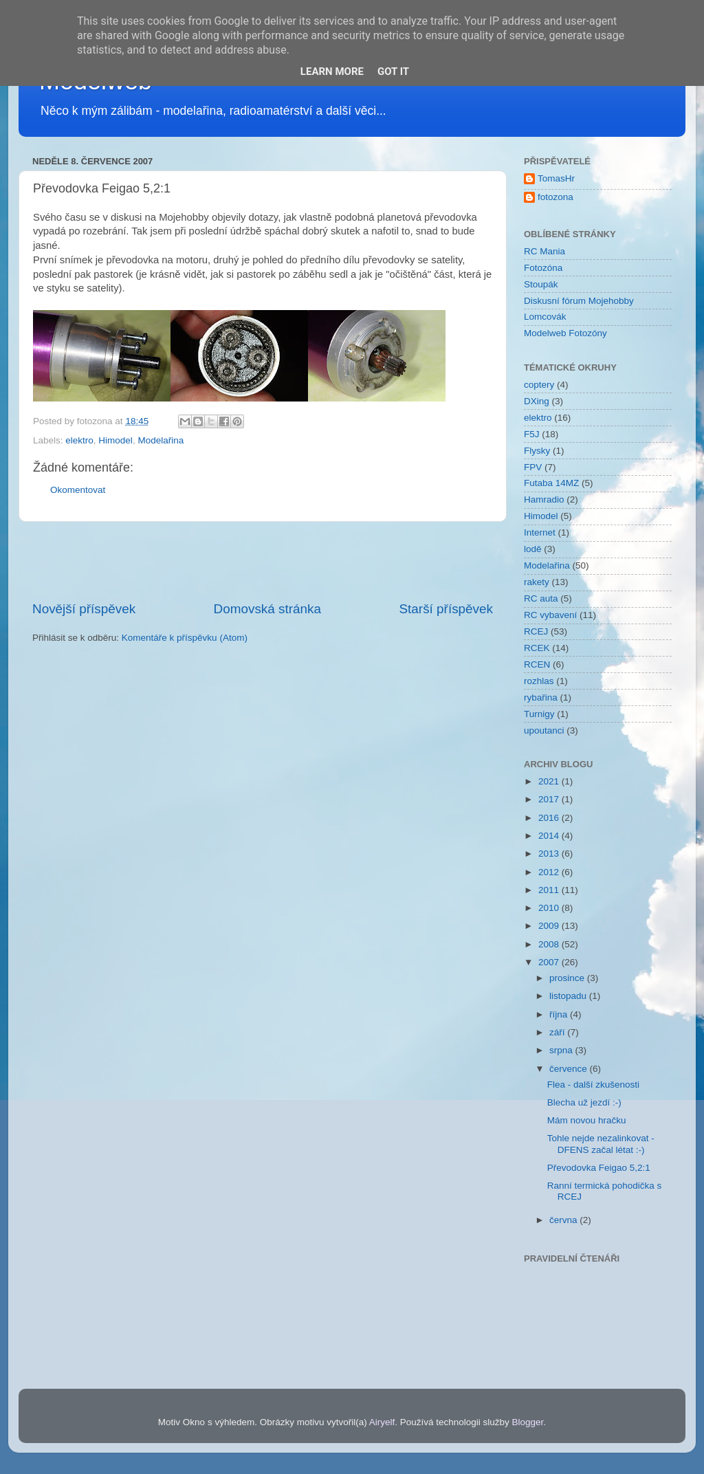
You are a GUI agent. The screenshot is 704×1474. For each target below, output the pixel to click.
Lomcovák (545, 316)
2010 (550, 908)
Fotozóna (543, 268)
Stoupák (541, 284)
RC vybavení (550, 615)
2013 (550, 853)
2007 (550, 962)
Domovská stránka (267, 609)
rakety (536, 582)
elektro (79, 440)
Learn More (332, 71)
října (559, 1014)
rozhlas (539, 681)
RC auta (541, 598)
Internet (540, 532)
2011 (550, 890)
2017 (550, 799)
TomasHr (556, 178)
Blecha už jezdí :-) (584, 1102)
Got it (393, 71)
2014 (550, 835)
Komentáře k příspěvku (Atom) (185, 637)
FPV (533, 467)
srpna (562, 1050)
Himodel (115, 440)
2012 (550, 872)
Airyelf (382, 1422)
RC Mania (544, 251)
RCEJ (536, 631)
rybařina (541, 697)
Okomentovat (77, 490)
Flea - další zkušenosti (593, 1084)
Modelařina (161, 440)
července (569, 1069)
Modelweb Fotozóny (565, 333)
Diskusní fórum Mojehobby (579, 301)
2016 (550, 818)
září (558, 1032)
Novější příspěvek (83, 609)
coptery (539, 385)
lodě (533, 549)
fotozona (555, 197)
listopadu (569, 996)
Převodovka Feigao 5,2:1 (598, 1168)
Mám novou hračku (586, 1120)
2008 (550, 944)
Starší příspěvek (446, 609)
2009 (550, 926)
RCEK (537, 648)
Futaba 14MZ (551, 483)
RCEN (537, 664)
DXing (536, 401)
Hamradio (544, 499)
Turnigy (539, 714)
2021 (550, 781)
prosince (568, 978)
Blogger (528, 1422)
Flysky (537, 451)
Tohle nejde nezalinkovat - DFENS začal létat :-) (600, 1143)
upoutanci (544, 730)
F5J (532, 434)
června (564, 1220)
